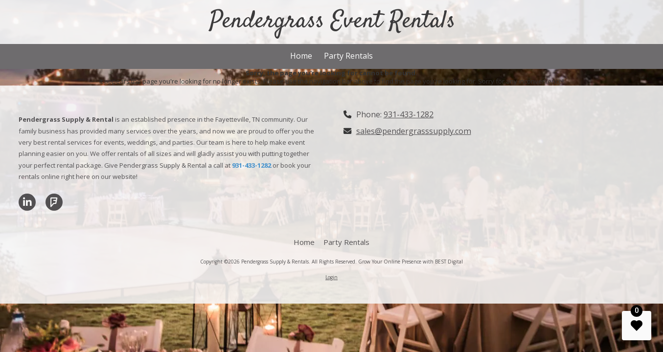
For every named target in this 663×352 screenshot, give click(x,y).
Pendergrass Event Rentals (332, 21)
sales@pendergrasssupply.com (413, 131)
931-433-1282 (409, 114)
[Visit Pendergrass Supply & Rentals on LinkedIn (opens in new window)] (27, 202)
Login (331, 277)
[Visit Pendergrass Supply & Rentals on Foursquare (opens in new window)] (54, 202)
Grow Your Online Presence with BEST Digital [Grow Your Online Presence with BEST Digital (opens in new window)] (410, 261)
